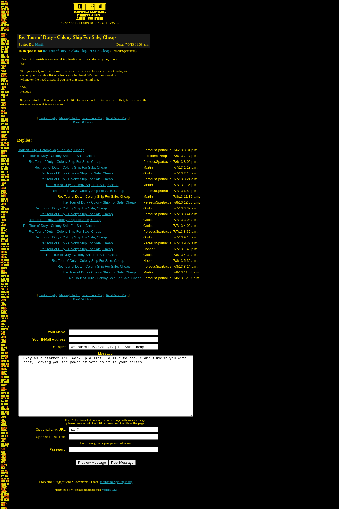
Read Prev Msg (93, 119)
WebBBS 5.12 (109, 502)
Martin (39, 45)
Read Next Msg (117, 119)
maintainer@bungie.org (116, 495)
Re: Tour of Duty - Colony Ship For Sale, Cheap (76, 51)
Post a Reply (48, 119)
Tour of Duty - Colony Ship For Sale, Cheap (51, 151)
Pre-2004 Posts (83, 123)
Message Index (69, 119)
